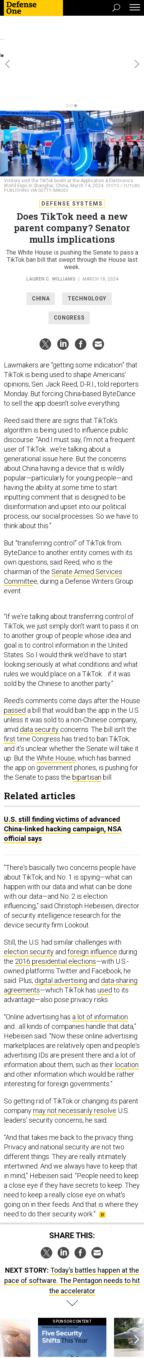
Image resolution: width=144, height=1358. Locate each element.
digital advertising (61, 939)
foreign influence (92, 910)
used (105, 949)
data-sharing (119, 939)
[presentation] (7, 1303)
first (9, 698)
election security (29, 910)
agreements (22, 949)
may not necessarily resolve (74, 1069)
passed (15, 669)
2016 (22, 920)
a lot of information (100, 975)
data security (39, 688)
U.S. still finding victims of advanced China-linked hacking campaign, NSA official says (63, 787)
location (127, 1023)
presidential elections (64, 920)
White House (55, 717)
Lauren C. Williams (50, 237)
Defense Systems (72, 162)
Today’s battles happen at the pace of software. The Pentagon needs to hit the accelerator (72, 1239)
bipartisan (86, 736)
